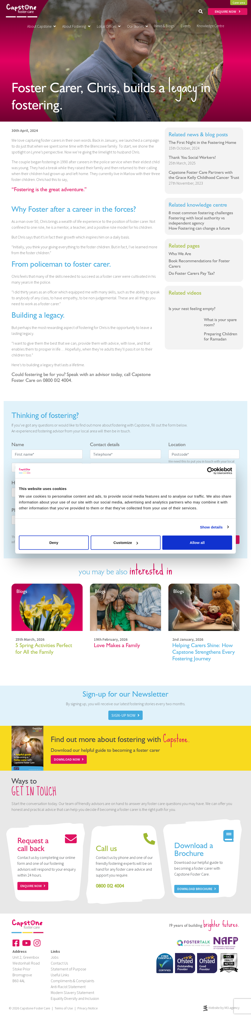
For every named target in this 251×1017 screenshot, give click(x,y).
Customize (125, 542)
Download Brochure (196, 889)
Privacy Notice (87, 1008)
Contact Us (59, 963)
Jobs (54, 957)
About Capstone (41, 26)
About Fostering (76, 26)
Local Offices (109, 26)
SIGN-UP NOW (125, 715)
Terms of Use (64, 1008)
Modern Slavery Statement (72, 992)
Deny (53, 542)
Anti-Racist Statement (68, 986)
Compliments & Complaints (72, 980)
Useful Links (60, 974)
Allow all (197, 542)
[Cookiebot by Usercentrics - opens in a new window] (210, 470)
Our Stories (137, 26)
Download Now (69, 759)
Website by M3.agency (221, 1008)
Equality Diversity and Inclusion (75, 998)
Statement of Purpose (68, 969)
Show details (211, 527)
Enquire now (32, 886)
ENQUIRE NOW (227, 11)
